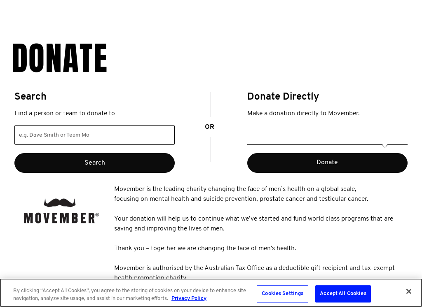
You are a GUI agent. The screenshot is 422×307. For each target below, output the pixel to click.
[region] (211, 293)
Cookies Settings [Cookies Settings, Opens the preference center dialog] (282, 294)
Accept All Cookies (343, 294)
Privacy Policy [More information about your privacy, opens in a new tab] (188, 298)
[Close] (409, 291)
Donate (327, 162)
